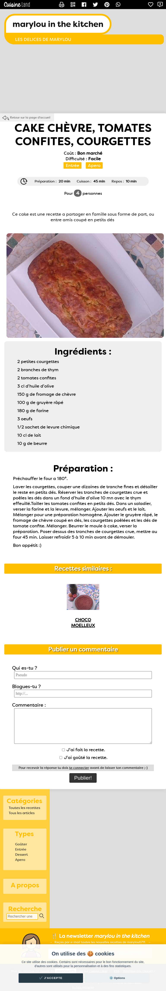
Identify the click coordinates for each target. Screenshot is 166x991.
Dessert (21, 854)
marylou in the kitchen (58, 24)
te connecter (79, 768)
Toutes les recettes (24, 808)
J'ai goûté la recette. (83, 757)
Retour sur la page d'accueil (30, 117)
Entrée (20, 849)
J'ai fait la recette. (83, 750)
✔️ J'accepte (50, 978)
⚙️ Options (117, 978)
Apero (20, 859)
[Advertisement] (83, 79)
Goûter (21, 844)
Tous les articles (22, 813)
